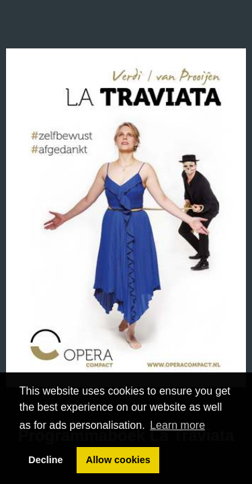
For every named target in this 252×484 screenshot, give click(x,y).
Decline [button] (45, 459)
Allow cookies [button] (118, 459)
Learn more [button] (177, 425)
